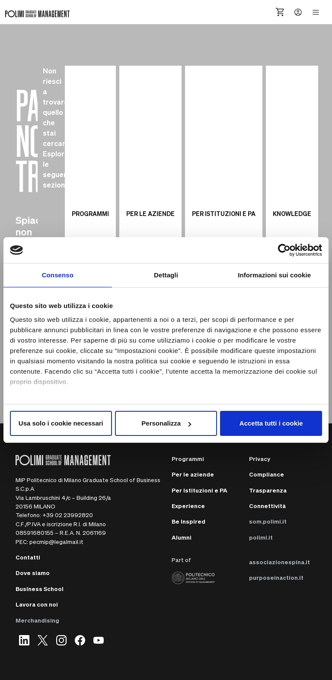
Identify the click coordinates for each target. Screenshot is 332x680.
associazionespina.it (279, 562)
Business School (40, 588)
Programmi (188, 458)
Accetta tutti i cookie (271, 423)
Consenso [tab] (57, 275)
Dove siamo (33, 572)
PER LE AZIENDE (150, 213)
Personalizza (166, 423)
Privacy (259, 458)
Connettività (267, 505)
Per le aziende (193, 474)
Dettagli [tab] (166, 275)
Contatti (28, 557)
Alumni (182, 537)
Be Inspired (188, 521)
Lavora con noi (37, 604)
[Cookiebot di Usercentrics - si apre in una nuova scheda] (284, 250)
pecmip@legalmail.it (56, 541)
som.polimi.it (268, 521)
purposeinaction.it (276, 577)
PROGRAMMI (90, 213)
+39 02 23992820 (67, 514)
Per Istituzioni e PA (199, 490)
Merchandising (37, 620)
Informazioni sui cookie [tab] (274, 275)
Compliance (266, 474)
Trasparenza (268, 490)
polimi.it (261, 537)
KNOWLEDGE (292, 213)
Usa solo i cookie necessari (61, 423)
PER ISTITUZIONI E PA (223, 213)
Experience (188, 505)
